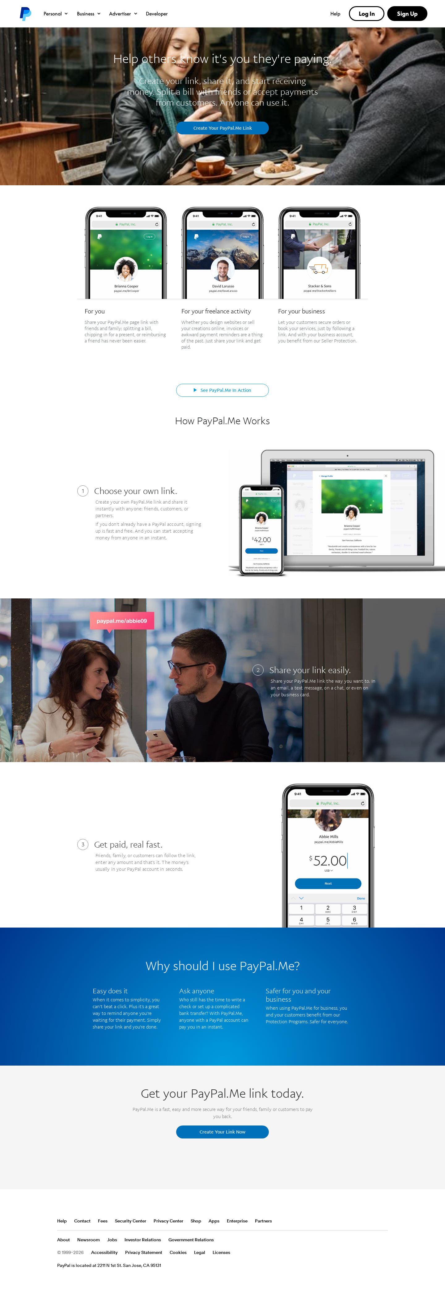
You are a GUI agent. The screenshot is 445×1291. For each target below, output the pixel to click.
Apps (214, 1220)
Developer (157, 13)
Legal (199, 1252)
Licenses (221, 1252)
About (63, 1239)
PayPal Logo (79, 1198)
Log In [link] (367, 13)
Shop (196, 1220)
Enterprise (237, 1220)
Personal (56, 13)
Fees (103, 1220)
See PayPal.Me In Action (222, 390)
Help (335, 13)
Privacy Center (168, 1220)
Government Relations (191, 1239)
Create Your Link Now (222, 1132)
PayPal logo (25, 13)
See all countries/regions (383, 1221)
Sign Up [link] (407, 13)
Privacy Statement (143, 1252)
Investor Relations (143, 1239)
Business (89, 13)
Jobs (112, 1239)
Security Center (130, 1220)
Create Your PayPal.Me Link (222, 128)
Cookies (178, 1252)
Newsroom (88, 1239)
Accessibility (104, 1252)
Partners (263, 1220)
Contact (82, 1220)
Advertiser (123, 13)
